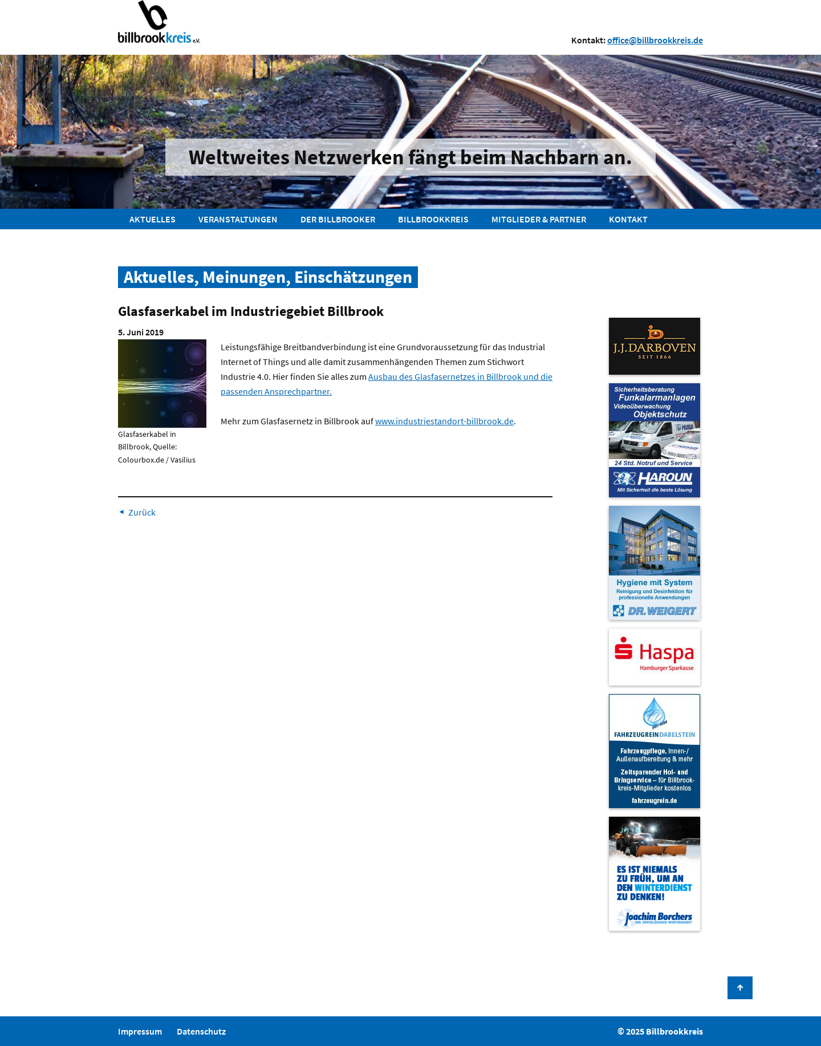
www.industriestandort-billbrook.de (444, 421)
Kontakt (628, 219)
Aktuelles (152, 219)
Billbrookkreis (433, 219)
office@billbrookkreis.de (655, 40)
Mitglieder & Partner (538, 219)
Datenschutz (201, 1031)
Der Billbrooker (337, 219)
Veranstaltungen (238, 219)
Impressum (140, 1031)
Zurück (142, 512)
